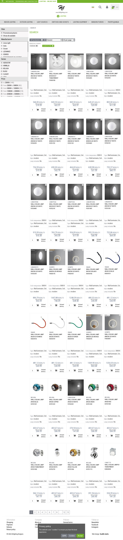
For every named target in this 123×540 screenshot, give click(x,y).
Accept (80, 536)
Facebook (95, 525)
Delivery (9, 527)
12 (64, 512)
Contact (37, 527)
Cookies (72, 536)
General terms (68, 522)
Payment (10, 525)
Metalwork (10, 1)
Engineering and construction (26, 1)
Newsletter (95, 522)
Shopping (10, 522)
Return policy (11, 529)
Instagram (95, 527)
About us (38, 522)
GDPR (64, 536)
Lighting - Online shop (47, 1)
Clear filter (48, 46)
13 (68, 512)
